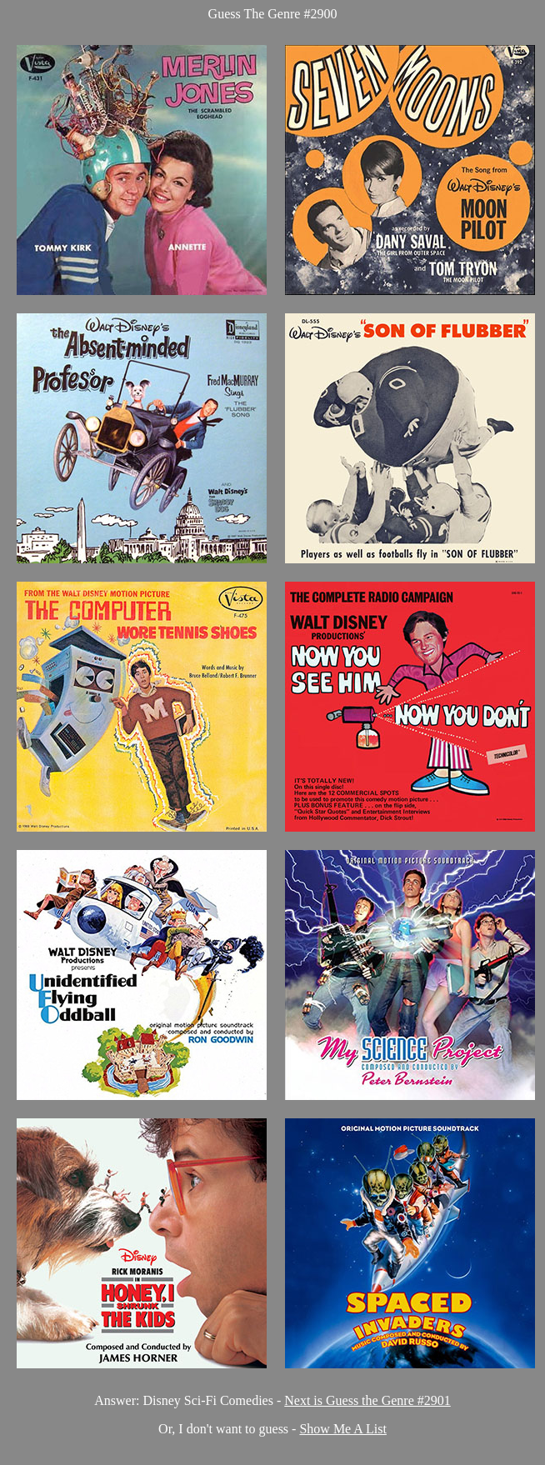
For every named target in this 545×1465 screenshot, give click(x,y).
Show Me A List (342, 1429)
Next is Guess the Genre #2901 (367, 1400)
